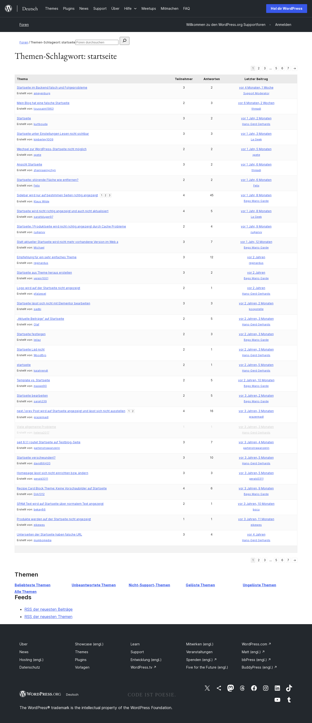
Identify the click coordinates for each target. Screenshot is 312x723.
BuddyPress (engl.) (259, 667)
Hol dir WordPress (286, 8)
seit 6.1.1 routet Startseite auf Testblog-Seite (48, 442)
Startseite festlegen (31, 334)
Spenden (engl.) (201, 660)
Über (24, 644)
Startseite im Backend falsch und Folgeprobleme (52, 87)
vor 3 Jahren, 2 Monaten (256, 395)
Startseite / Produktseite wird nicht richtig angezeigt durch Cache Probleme (71, 226)
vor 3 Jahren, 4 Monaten (256, 442)
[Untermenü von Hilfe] (130, 8)
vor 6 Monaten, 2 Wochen (256, 103)
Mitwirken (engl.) (200, 644)
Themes (81, 652)
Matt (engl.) (253, 652)
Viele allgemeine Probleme (36, 427)
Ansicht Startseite (29, 164)
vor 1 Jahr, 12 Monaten (256, 242)
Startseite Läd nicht (31, 349)
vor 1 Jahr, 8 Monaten (256, 195)
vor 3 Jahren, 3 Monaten (256, 411)
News (24, 652)
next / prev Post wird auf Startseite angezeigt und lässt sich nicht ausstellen (71, 411)
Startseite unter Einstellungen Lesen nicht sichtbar (53, 133)
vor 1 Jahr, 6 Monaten (256, 164)
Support (137, 652)
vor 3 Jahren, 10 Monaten (256, 504)
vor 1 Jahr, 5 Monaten (256, 149)
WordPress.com (256, 644)
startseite (24, 365)
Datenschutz (30, 667)
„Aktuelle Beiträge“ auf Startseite (40, 318)
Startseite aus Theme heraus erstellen (44, 272)
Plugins (81, 660)
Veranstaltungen (199, 652)
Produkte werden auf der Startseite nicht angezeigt (54, 519)
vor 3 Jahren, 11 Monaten (256, 519)
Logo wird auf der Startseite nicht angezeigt (48, 288)
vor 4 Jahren (256, 534)
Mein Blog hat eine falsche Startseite (43, 103)
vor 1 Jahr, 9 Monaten (256, 226)
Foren (24, 24)
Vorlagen (82, 667)
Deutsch (72, 694)
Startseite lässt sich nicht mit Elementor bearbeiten (53, 303)
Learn (135, 644)
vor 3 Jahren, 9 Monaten (256, 488)
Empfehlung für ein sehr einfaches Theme (47, 257)
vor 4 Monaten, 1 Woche (256, 87)
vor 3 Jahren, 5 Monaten (256, 457)
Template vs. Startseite (33, 380)
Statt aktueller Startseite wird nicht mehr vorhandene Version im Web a (67, 242)
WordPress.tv (143, 667)
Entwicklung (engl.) (146, 660)
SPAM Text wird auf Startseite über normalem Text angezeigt (60, 504)
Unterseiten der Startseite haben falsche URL (49, 534)
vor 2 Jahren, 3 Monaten (256, 318)
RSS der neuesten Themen (48, 616)
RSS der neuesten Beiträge (48, 609)
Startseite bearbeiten (32, 395)
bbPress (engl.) (256, 660)
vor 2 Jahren (256, 257)
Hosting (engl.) (32, 660)
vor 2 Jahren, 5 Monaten (256, 365)
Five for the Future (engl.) (207, 667)
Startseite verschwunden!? (36, 457)
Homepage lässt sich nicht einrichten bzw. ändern (52, 473)
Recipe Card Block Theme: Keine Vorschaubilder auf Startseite (62, 488)
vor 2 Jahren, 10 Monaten (256, 380)
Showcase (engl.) (89, 644)
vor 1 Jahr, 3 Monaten (256, 133)
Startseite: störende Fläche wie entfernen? (47, 180)
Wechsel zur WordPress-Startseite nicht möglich (52, 149)
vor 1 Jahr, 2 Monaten (256, 118)
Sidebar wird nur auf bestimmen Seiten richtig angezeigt (57, 195)
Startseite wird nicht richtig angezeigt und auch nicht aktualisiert (62, 211)
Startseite (24, 118)
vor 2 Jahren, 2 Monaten (256, 303)
